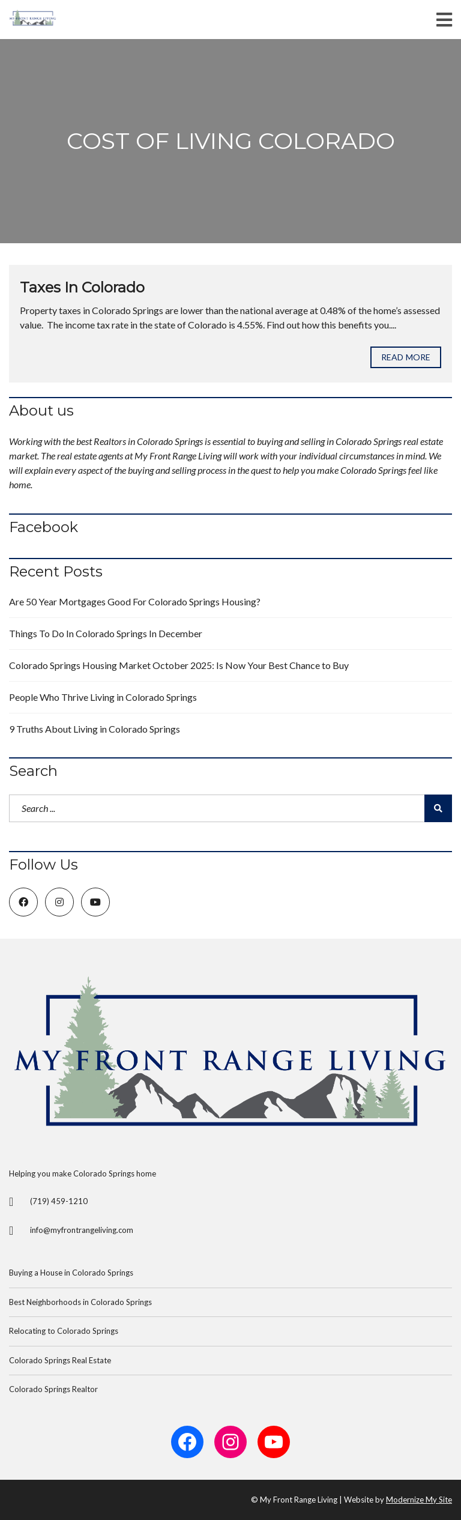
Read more (405, 357)
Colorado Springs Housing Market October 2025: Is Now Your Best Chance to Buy (179, 665)
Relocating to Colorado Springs (63, 1331)
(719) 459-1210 (59, 1201)
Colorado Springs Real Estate (60, 1360)
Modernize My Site (419, 1499)
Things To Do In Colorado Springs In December (105, 633)
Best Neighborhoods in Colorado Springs (80, 1302)
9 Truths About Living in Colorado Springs (94, 728)
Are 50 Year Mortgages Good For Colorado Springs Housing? (135, 601)
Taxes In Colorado (82, 287)
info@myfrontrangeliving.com (81, 1230)
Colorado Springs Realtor (53, 1389)
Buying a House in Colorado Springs (71, 1272)
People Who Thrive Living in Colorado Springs (103, 697)
